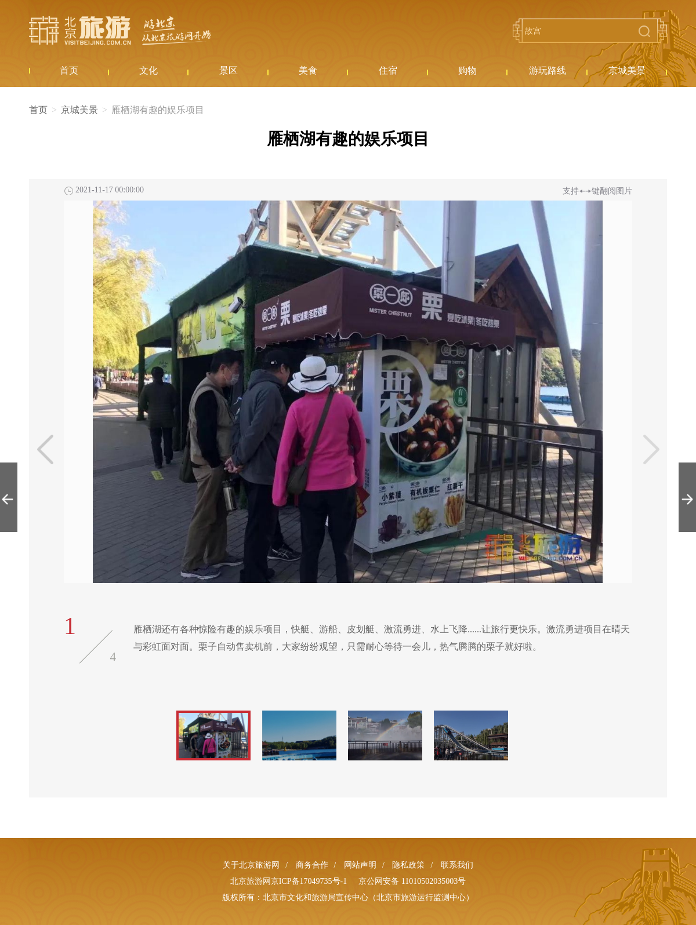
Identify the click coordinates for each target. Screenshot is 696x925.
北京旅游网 (120, 30)
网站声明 (360, 865)
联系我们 (457, 865)
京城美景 (79, 110)
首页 (38, 110)
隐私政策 (408, 865)
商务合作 (312, 865)
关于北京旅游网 (251, 865)
